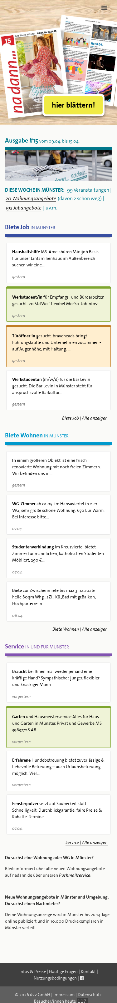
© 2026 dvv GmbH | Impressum (45, 994)
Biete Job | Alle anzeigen (85, 418)
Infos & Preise (32, 971)
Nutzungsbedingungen (55, 978)
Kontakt (88, 971)
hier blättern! (73, 105)
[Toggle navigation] (104, 8)
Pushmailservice (74, 875)
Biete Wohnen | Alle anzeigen (80, 629)
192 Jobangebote (23, 208)
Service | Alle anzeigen (87, 842)
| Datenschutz (88, 994)
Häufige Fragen (63, 971)
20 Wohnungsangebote (31, 198)
